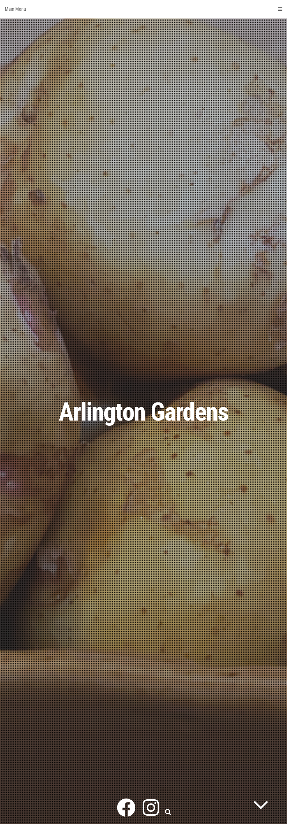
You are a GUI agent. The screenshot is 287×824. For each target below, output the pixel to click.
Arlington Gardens (143, 412)
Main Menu (143, 9)
